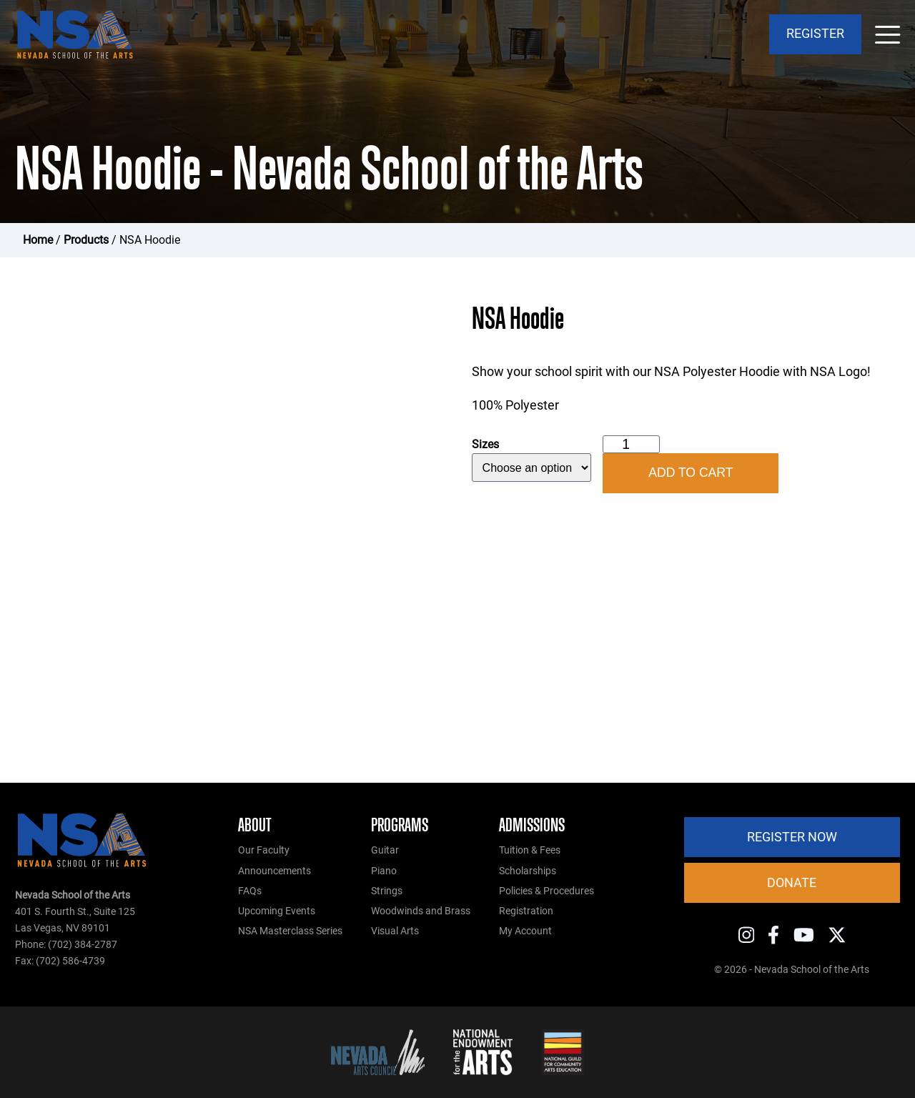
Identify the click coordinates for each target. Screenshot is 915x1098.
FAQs (250, 891)
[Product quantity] (631, 444)
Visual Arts (395, 931)
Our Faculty (264, 850)
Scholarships (527, 871)
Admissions (532, 825)
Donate (791, 883)
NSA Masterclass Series (290, 931)
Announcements (274, 871)
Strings (386, 891)
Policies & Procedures (546, 891)
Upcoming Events (276, 911)
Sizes (485, 444)
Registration (526, 911)
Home (38, 240)
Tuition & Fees (529, 850)
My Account (525, 931)
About (255, 825)
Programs (399, 825)
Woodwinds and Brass (420, 911)
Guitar (385, 850)
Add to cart (690, 472)
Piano (384, 871)
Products (86, 240)
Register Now (792, 837)
